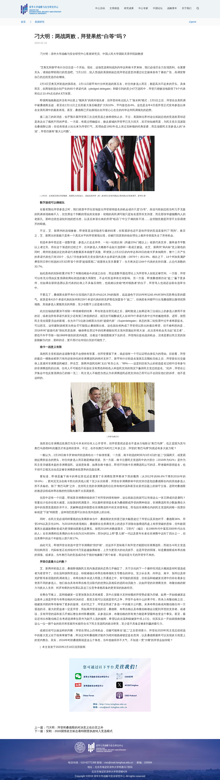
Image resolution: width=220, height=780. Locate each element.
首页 (23, 22)
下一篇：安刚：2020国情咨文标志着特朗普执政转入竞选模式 (73, 731)
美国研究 (39, 22)
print (192, 22)
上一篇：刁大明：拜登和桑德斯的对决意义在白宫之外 (68, 727)
